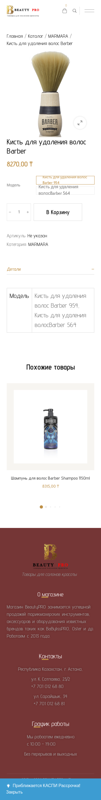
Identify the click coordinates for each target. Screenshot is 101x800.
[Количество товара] (19, 212)
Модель (13, 185)
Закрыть (14, 792)
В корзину (57, 212)
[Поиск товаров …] (74, 11)
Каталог (35, 36)
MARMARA (58, 36)
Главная (15, 36)
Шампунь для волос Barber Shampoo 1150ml (50, 483)
